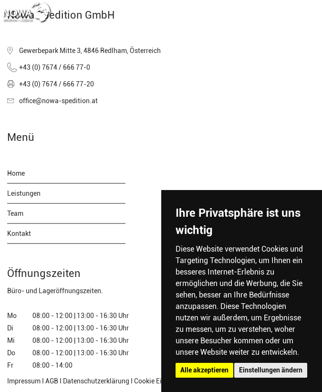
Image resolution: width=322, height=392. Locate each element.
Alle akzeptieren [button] (204, 370)
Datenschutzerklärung (96, 381)
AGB (51, 381)
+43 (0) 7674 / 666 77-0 (54, 67)
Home (16, 173)
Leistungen (24, 193)
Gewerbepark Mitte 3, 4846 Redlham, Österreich (90, 50)
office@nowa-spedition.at (58, 101)
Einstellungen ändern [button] (270, 370)
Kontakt (19, 233)
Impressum (24, 381)
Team (15, 213)
